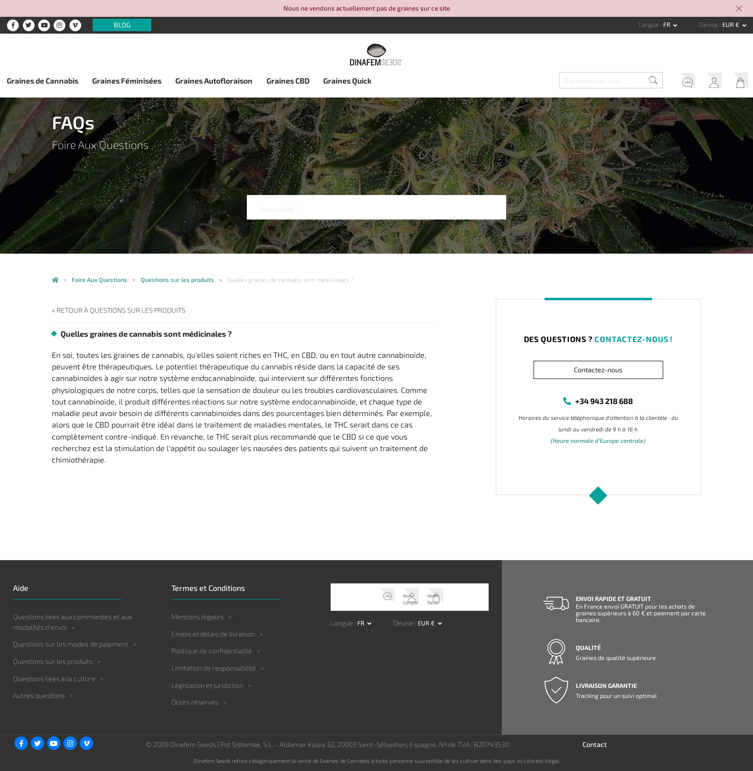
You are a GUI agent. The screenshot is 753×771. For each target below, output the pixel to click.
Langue (649, 24)
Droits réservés (195, 702)
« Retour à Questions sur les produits (113, 310)
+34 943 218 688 (604, 400)
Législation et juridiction (207, 685)
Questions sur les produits (53, 661)
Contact (595, 744)
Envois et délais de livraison (213, 633)
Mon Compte (706, 82)
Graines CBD (288, 80)
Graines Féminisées (126, 80)
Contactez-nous (598, 370)
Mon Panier (737, 82)
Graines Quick (347, 80)
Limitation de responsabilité (213, 667)
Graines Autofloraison (214, 80)
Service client (675, 82)
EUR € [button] (731, 24)
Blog (122, 25)
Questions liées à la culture (54, 678)
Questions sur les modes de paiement (70, 643)
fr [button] (667, 24)
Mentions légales (197, 616)
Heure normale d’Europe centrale (598, 441)
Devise (709, 24)
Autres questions (39, 695)
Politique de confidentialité (211, 650)
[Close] (739, 9)
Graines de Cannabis (42, 80)
